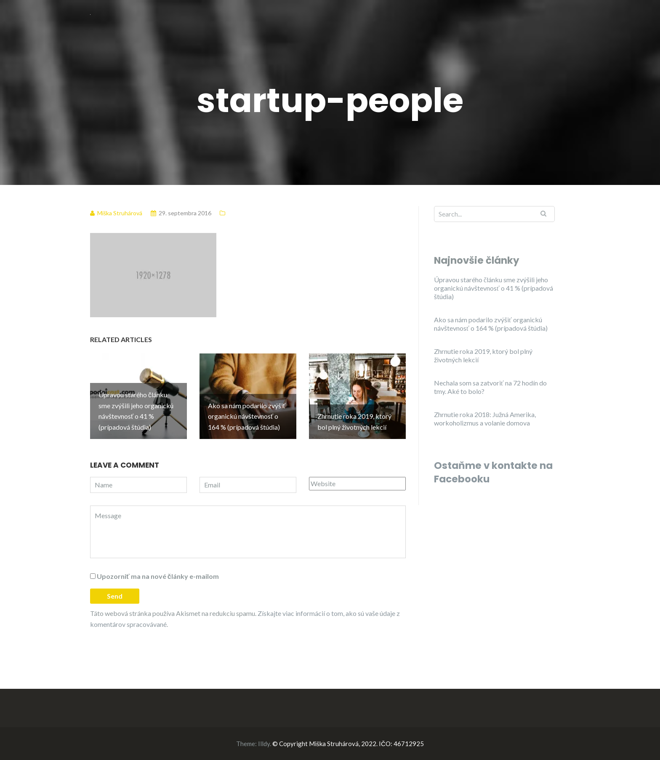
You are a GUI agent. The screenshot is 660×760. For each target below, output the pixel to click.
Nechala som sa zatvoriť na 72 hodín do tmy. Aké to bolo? (490, 387)
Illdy (264, 743)
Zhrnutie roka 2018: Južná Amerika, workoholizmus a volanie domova (485, 418)
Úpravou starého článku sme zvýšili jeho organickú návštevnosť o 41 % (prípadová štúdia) (493, 288)
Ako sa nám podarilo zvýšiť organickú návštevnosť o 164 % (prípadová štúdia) (491, 324)
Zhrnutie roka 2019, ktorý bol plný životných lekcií (483, 355)
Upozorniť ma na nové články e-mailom (158, 576)
